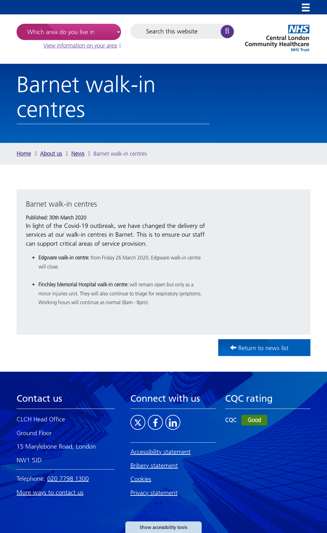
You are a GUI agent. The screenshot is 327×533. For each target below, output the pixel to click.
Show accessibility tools (163, 527)
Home (24, 153)
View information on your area (82, 45)
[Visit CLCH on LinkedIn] (173, 422)
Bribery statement (154, 465)
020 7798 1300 (68, 478)
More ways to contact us (50, 492)
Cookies (140, 479)
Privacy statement (154, 492)
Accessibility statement (160, 451)
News (77, 153)
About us (51, 153)
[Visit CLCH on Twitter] (138, 422)
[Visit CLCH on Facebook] (155, 422)
